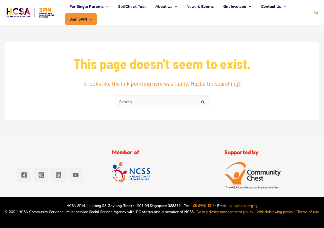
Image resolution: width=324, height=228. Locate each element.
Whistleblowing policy (274, 211)
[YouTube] (76, 175)
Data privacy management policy (225, 211)
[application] (105, 6)
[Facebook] (24, 175)
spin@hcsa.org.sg (243, 205)
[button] (316, 13)
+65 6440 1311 (202, 205)
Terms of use (308, 211)
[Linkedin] (58, 175)
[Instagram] (41, 175)
